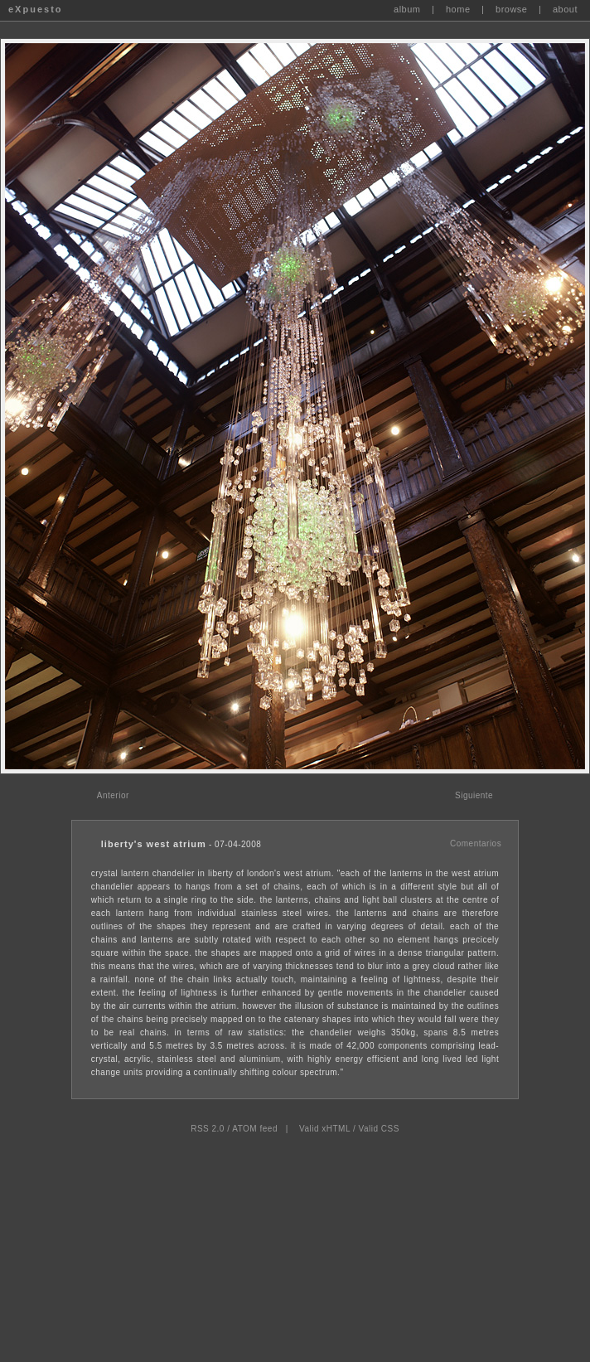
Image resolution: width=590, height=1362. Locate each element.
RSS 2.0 (208, 1128)
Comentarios (475, 843)
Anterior (113, 795)
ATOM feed (255, 1128)
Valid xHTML (325, 1128)
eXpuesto (35, 9)
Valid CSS (378, 1128)
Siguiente (474, 795)
